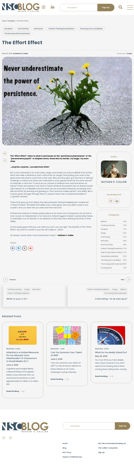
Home (4, 21)
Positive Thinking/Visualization (61, 28)
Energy (114, 234)
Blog (64, 449)
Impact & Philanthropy (72, 458)
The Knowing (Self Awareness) (17, 33)
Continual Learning (114, 226)
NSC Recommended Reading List (112, 444)
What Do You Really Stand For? (111, 353)
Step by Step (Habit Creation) (114, 253)
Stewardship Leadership (114, 257)
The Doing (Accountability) (91, 28)
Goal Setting (23, 28)
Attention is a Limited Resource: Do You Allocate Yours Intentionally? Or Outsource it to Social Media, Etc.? (22, 358)
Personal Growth (114, 245)
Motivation (38, 28)
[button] (130, 7)
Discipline (11, 21)
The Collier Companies (108, 449)
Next (126, 280)
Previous (9, 280)
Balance (114, 222)
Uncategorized (114, 269)
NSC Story (67, 453)
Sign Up (101, 453)
